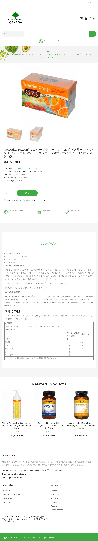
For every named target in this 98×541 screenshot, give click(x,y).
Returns (54, 505)
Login (83, 18)
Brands (54, 490)
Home (49, 51)
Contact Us (7, 497)
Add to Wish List (14, 200)
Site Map (6, 501)
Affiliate (54, 497)
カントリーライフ (49, 431)
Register (78, 18)
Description (49, 241)
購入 (27, 193)
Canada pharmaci (30, 536)
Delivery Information (11, 493)
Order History (57, 509)
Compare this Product (38, 200)
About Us (6, 490)
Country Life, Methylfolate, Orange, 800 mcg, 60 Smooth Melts (81, 424)
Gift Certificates (58, 493)
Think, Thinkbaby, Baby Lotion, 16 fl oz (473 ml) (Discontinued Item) (16, 424)
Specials (54, 501)
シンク (16, 431)
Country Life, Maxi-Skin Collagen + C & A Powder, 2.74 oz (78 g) (49, 424)
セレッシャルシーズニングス (29, 168)
